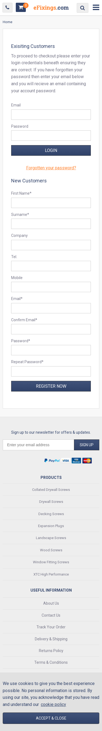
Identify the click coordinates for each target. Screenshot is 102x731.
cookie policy (53, 704)
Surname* (20, 214)
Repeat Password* (27, 362)
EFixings (51, 9)
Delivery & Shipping (51, 639)
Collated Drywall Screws (51, 490)
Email (16, 105)
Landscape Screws (51, 538)
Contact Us (51, 615)
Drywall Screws (51, 502)
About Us (51, 603)
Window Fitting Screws (51, 562)
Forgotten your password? (51, 167)
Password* (20, 341)
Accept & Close (51, 718)
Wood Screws (51, 550)
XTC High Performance (51, 574)
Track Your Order (51, 627)
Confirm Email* (24, 320)
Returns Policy (51, 651)
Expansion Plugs (51, 526)
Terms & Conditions (51, 662)
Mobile (17, 278)
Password (19, 126)
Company (19, 235)
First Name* (21, 193)
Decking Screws (51, 514)
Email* (17, 298)
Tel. (14, 257)
